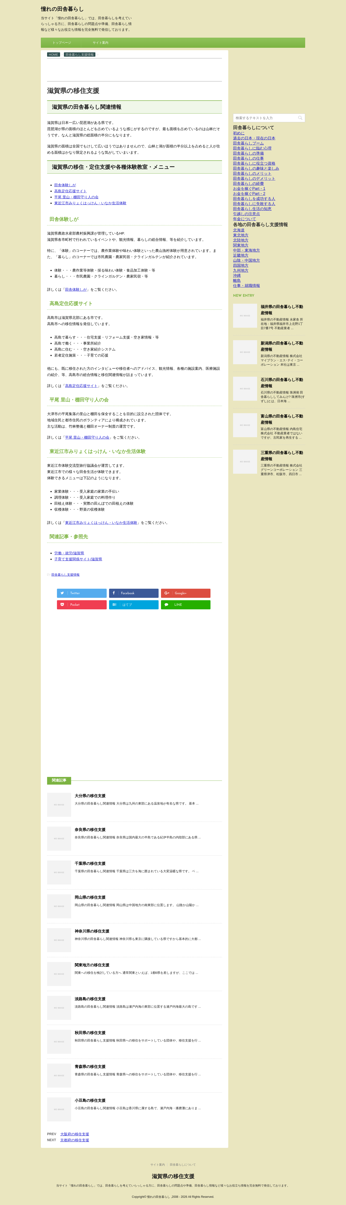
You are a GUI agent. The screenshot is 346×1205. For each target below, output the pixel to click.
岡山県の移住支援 (90, 897)
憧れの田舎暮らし (62, 9)
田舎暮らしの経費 (248, 184)
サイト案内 (100, 42)
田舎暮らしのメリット (252, 173)
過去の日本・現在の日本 (254, 138)
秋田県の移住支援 (90, 1033)
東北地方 (240, 235)
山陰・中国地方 (246, 260)
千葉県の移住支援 (90, 863)
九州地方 (240, 270)
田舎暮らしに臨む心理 (252, 148)
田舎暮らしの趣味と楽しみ (256, 168)
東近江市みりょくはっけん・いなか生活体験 (90, 203)
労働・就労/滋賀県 (69, 553)
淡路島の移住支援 (90, 999)
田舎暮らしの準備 (248, 153)
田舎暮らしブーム (248, 143)
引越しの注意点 (246, 214)
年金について (244, 219)
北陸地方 (240, 240)
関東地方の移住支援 (92, 965)
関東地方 (240, 245)
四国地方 (240, 265)
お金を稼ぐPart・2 (249, 194)
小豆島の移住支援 (90, 1100)
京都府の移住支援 (74, 1140)
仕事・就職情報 (246, 286)
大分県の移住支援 (90, 796)
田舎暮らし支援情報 (65, 574)
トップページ (61, 42)
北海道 (239, 230)
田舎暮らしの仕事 (248, 158)
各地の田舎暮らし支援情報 (260, 224)
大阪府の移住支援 (74, 1134)
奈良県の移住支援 (90, 830)
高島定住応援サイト (70, 191)
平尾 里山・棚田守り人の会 (76, 197)
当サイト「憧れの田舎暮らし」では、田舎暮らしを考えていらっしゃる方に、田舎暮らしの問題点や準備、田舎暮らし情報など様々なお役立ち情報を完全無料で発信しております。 (173, 1185)
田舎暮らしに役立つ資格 (254, 163)
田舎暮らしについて (253, 127)
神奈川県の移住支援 (92, 931)
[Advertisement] (134, 69)
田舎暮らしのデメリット (254, 178)
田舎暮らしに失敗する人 (254, 204)
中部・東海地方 (246, 250)
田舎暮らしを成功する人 (254, 199)
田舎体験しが (65, 185)
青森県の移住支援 (90, 1067)
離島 (237, 281)
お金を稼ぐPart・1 (249, 189)
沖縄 (237, 275)
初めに (239, 133)
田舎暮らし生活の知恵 (252, 209)
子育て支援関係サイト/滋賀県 (78, 559)
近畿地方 (240, 255)
